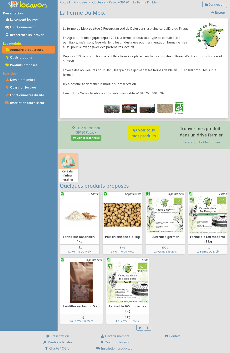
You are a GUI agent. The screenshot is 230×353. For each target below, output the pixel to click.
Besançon (189, 142)
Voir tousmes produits (143, 132)
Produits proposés (21, 65)
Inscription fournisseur (24, 103)
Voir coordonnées (86, 138)
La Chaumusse (209, 142)
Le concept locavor (21, 19)
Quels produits (18, 57)
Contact (172, 336)
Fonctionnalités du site (24, 95)
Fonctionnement (20, 27)
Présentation (57, 336)
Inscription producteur (115, 348)
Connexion (214, 4)
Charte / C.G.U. (57, 348)
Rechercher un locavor (24, 35)
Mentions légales (57, 342)
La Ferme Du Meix (79, 251)
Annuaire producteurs (24, 50)
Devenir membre (20, 80)
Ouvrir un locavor (20, 87)
